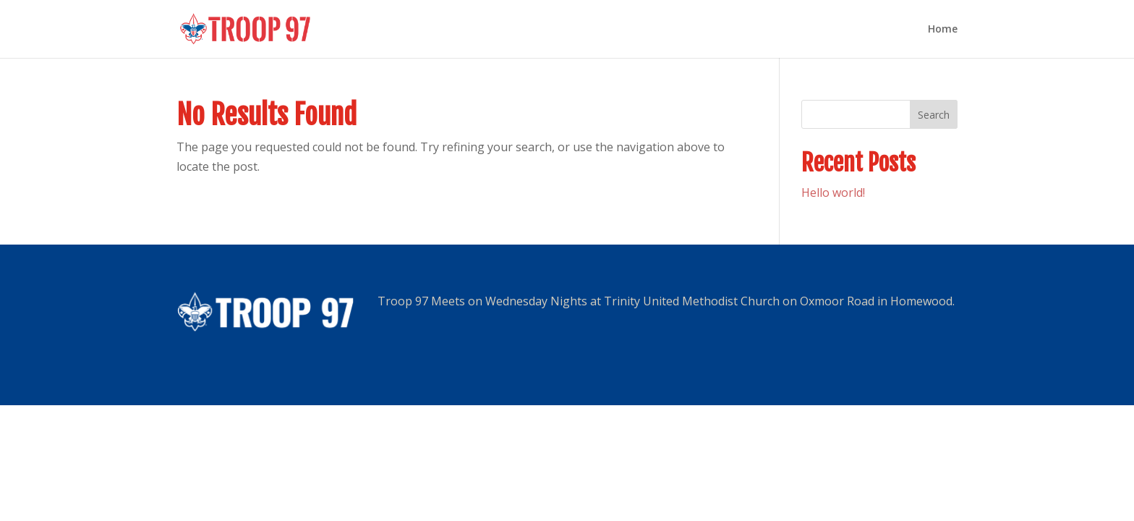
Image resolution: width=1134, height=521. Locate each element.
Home (943, 29)
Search (934, 115)
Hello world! (833, 192)
